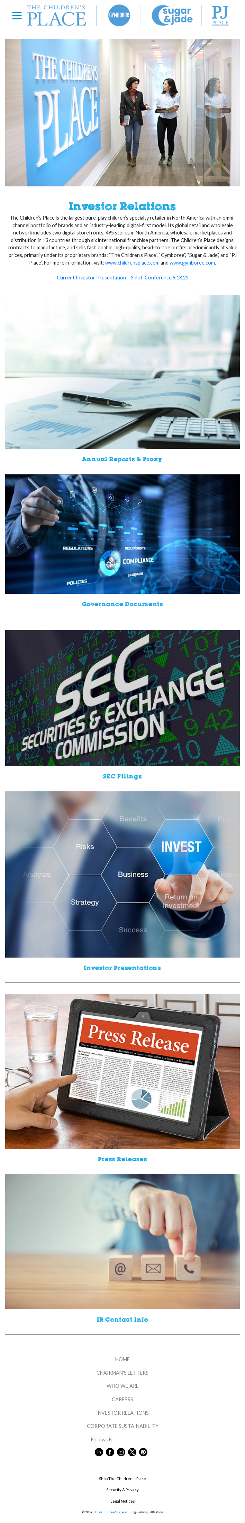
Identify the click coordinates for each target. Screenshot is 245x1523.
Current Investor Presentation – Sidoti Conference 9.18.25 (123, 277)
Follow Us (122, 1439)
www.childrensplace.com (132, 263)
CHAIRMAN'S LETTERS (122, 1373)
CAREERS (122, 1399)
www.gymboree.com (192, 263)
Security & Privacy (122, 1489)
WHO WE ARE (123, 1386)
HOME (122, 1359)
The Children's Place (111, 1512)
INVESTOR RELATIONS (122, 1413)
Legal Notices (122, 1501)
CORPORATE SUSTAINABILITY (122, 1426)
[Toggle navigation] (19, 15)
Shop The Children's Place (122, 1478)
